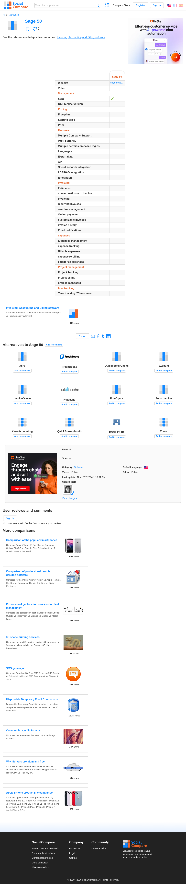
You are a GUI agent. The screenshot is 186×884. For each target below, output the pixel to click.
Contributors (69, 481)
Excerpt (66, 449)
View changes (69, 498)
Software (14, 14)
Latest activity (98, 848)
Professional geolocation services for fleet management (32, 606)
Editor (126, 472)
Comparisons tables (42, 858)
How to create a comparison (46, 848)
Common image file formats (23, 730)
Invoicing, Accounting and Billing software (81, 37)
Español (181, 5)
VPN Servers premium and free (25, 761)
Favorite (27, 29)
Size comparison (40, 867)
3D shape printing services (23, 637)
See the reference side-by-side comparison (29, 37)
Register (140, 5)
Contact (73, 858)
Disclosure (74, 848)
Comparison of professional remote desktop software (28, 573)
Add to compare (54, 345)
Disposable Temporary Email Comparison (32, 699)
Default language (132, 467)
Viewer (66, 472)
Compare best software (44, 853)
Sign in (157, 5)
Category (67, 467)
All (4, 14)
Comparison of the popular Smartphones (31, 540)
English (169, 5)
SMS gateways (15, 668)
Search (97, 5)
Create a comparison (107, 5)
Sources (67, 458)
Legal (72, 853)
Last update (69, 477)
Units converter (40, 862)
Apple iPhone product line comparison (30, 792)
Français (175, 5)
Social (138, 844)
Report (82, 336)
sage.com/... (116, 82)
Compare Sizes (121, 5)
